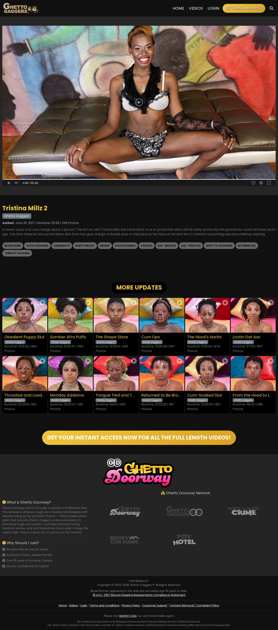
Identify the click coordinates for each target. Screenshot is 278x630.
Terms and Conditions (105, 605)
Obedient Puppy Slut (24, 337)
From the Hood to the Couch (253, 395)
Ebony (105, 246)
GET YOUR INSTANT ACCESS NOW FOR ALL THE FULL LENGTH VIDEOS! (139, 437)
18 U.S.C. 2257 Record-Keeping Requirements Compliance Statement (139, 595)
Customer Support (154, 605)
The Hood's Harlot (204, 337)
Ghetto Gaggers (219, 246)
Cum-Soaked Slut (204, 395)
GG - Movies (167, 246)
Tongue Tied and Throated (116, 395)
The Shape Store (112, 337)
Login (213, 8)
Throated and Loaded (24, 395)
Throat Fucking (17, 253)
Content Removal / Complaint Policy (194, 605)
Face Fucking (125, 246)
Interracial (247, 246)
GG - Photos (191, 246)
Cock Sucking (37, 246)
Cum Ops (150, 337)
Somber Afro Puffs (68, 337)
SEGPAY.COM (127, 616)
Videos (196, 8)
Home (178, 8)
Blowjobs (13, 246)
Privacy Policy (131, 605)
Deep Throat (85, 246)
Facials (146, 246)
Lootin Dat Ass (246, 337)
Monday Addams (67, 395)
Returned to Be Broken (161, 395)
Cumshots (62, 246)
